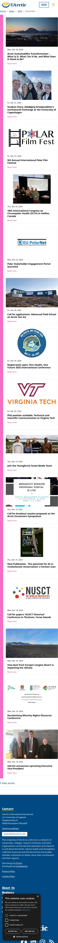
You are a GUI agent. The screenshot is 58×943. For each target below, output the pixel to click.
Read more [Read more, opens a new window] (26, 910)
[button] (21, 936)
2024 (20, 11)
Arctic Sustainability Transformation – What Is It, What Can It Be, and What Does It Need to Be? (31, 56)
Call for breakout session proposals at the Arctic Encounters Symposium (31, 515)
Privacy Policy (8, 871)
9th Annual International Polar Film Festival (27, 161)
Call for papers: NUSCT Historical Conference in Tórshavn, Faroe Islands (29, 616)
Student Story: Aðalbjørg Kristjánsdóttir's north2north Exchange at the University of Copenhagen (31, 109)
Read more (12, 63)
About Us (8, 888)
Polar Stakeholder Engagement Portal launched (28, 265)
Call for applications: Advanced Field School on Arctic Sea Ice (31, 316)
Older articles (7, 783)
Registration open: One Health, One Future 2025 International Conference (29, 366)
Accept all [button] (13, 931)
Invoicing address (10, 828)
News (11, 11)
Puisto (19, 863)
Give (44, 4)
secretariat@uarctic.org (15, 834)
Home (3, 11)
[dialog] (22, 917)
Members (8, 892)
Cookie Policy (8, 876)
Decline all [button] (30, 931)
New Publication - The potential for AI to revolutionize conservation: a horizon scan (31, 565)
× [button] (38, 896)
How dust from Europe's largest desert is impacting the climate (30, 666)
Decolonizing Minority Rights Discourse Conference (29, 717)
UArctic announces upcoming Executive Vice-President (29, 767)
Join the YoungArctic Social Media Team (29, 465)
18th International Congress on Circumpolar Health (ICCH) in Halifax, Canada (28, 213)
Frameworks (22, 866)
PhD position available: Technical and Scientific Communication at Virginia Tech (31, 417)
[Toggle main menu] (53, 4)
